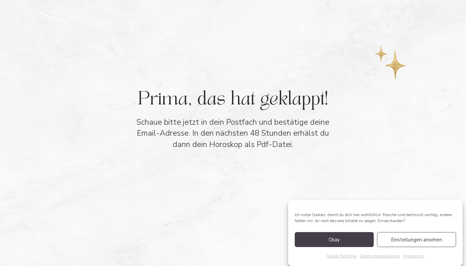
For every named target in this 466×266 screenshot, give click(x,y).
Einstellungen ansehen (416, 239)
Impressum (413, 256)
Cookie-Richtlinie (341, 256)
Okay (334, 239)
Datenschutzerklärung (380, 256)
